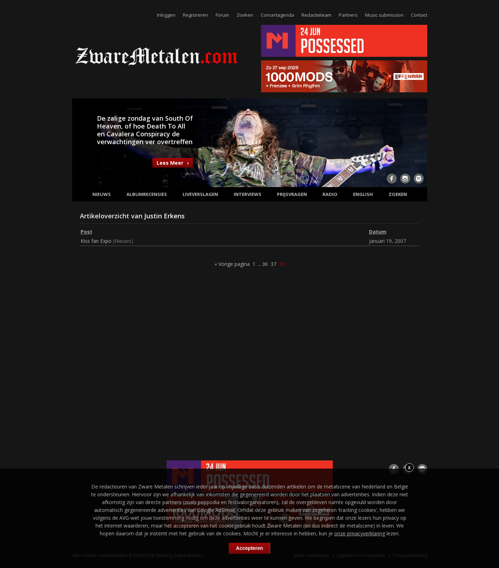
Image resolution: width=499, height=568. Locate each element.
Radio (329, 194)
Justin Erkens (164, 216)
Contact (419, 15)
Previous (81, 142)
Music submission (384, 15)
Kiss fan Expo (96, 240)
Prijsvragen (292, 194)
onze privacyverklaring (359, 533)
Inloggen (166, 15)
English (363, 194)
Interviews (247, 194)
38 (282, 264)
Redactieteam (316, 15)
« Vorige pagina (232, 264)
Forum (222, 15)
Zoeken (245, 15)
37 (273, 264)
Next (417, 142)
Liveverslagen (200, 194)
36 (265, 264)
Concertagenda (277, 15)
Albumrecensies (146, 194)
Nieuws (101, 194)
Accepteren (249, 548)
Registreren (195, 15)
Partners (348, 15)
